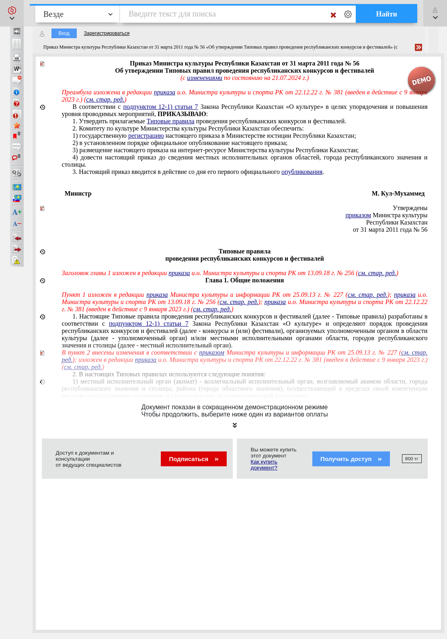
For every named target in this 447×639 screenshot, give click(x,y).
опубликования (302, 171)
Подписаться (193, 458)
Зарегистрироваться (106, 33)
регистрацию (146, 135)
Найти (386, 14)
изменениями (204, 77)
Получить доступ (351, 458)
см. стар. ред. (105, 99)
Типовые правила (171, 121)
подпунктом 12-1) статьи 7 (160, 106)
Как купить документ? (264, 465)
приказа (164, 92)
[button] (12, 13)
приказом (358, 215)
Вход (64, 33)
